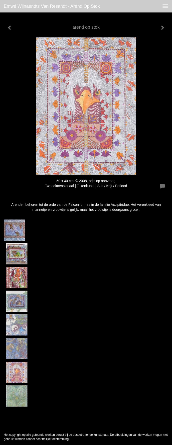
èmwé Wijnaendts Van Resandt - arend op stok (52, 6)
